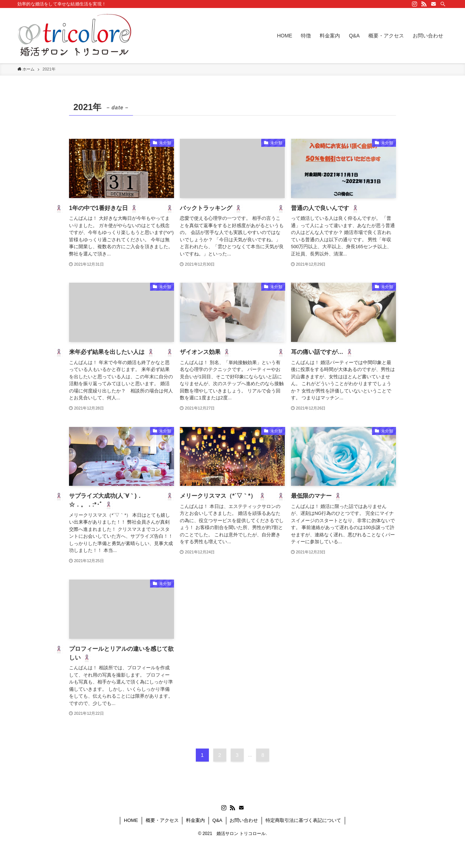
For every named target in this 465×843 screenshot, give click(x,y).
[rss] (424, 4)
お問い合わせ (244, 820)
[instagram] (414, 4)
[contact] (433, 4)
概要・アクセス (162, 820)
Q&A (217, 820)
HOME (131, 820)
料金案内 (195, 820)
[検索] (443, 4)
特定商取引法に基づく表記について (303, 820)
